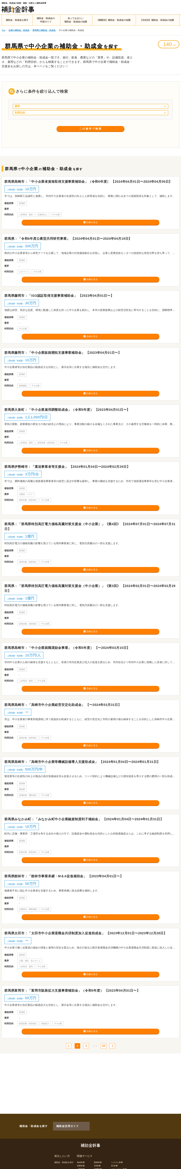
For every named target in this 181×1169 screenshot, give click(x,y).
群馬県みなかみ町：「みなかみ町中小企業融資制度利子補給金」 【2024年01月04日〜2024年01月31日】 (85, 849)
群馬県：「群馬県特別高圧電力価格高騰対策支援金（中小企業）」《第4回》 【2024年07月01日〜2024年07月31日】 (89, 543)
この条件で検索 (91, 133)
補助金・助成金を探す (17, 20)
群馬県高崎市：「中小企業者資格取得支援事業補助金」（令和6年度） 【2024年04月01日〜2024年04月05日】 (90, 181)
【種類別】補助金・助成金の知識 (113, 20)
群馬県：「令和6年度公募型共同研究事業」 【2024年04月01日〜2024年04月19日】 (69, 241)
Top (3, 30)
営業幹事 (81, 1160)
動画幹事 (98, 1157)
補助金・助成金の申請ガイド (46, 20)
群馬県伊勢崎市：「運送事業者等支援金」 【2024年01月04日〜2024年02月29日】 (69, 480)
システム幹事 (117, 1157)
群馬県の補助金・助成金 (44, 30)
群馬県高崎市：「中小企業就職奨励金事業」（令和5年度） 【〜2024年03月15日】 (69, 669)
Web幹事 (81, 1157)
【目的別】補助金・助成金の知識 (157, 20)
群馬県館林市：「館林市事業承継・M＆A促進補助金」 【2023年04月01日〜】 (65, 909)
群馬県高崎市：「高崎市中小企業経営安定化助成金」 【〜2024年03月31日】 (64, 729)
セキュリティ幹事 (119, 1164)
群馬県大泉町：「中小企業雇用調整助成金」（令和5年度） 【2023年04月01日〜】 (69, 420)
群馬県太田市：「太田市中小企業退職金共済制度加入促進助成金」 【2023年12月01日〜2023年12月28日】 (87, 969)
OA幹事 (97, 1160)
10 (105, 1086)
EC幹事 (114, 1160)
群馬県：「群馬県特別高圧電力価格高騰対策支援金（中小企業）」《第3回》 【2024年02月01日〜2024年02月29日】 (89, 607)
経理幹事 (81, 1167)
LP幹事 (97, 1167)
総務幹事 (98, 1164)
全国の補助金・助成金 (18, 30)
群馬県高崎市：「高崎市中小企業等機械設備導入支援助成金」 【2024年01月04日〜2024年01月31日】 (84, 789)
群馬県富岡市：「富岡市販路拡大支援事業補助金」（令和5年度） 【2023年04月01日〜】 (74, 1029)
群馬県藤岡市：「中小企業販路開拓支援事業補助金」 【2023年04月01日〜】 (64, 361)
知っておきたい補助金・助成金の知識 (75, 20)
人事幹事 (81, 1164)
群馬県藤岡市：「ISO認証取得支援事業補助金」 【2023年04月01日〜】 (61, 301)
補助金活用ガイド (63, 1123)
